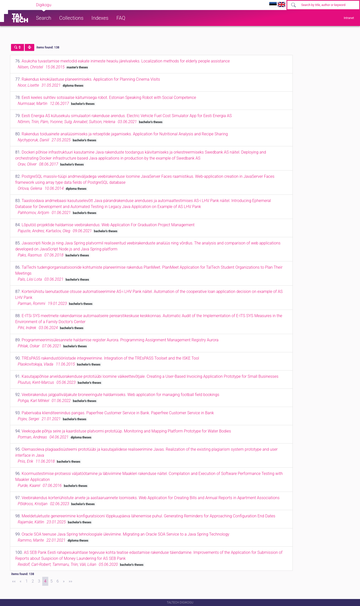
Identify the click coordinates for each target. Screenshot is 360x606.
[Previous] (21, 581)
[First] (14, 581)
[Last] (70, 581)
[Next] (63, 581)
